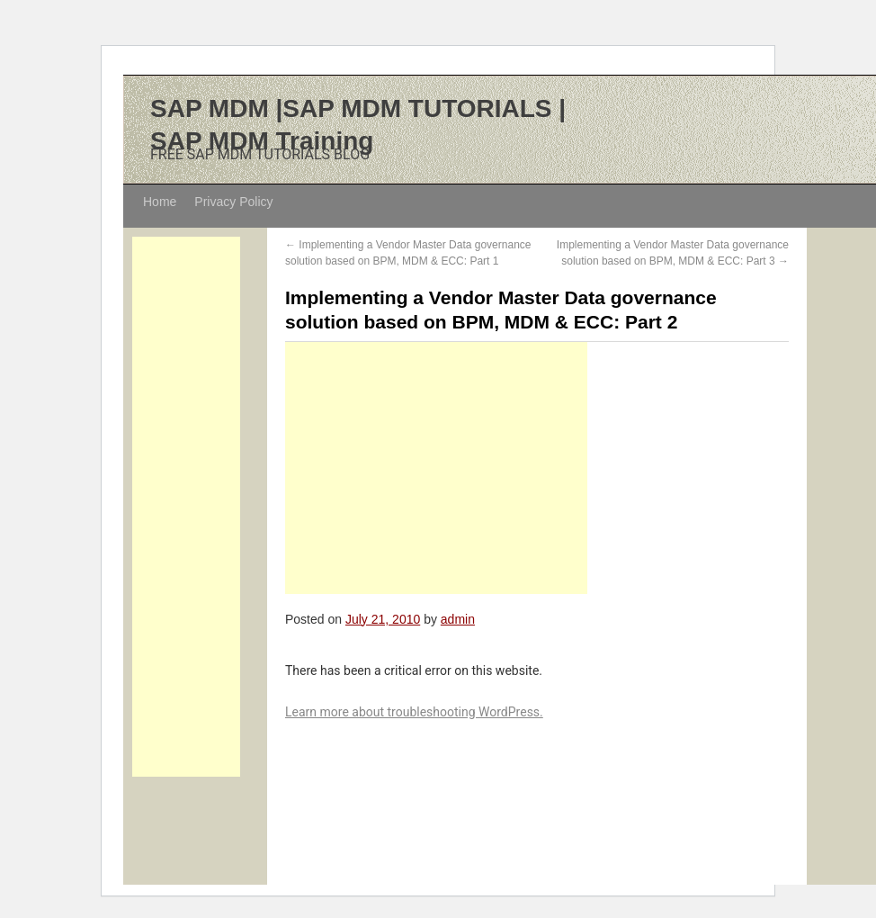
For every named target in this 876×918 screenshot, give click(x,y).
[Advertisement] (186, 507)
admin (458, 619)
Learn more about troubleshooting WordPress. (414, 712)
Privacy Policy (233, 201)
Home (159, 201)
